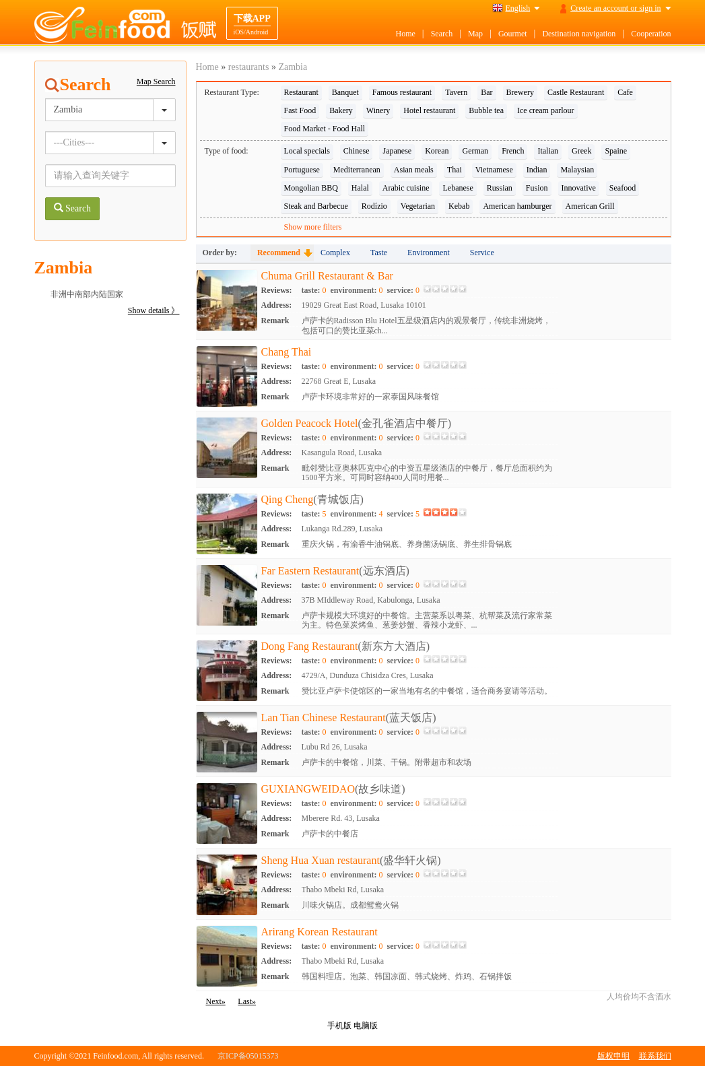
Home (405, 33)
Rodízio (374, 206)
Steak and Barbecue (316, 206)
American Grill (590, 206)
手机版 (339, 1025)
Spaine (616, 151)
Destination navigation (578, 33)
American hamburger (517, 206)
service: (403, 290)
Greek (581, 151)
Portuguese (302, 169)
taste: (314, 290)
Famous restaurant (402, 92)
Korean (436, 151)
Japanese (396, 151)
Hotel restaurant (429, 110)
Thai (454, 169)
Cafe (625, 92)
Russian (499, 188)
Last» (247, 1001)
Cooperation (651, 33)
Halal (360, 188)
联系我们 (655, 1056)
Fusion (537, 188)
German (475, 151)
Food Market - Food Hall (325, 128)
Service (482, 252)
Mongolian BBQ (311, 188)
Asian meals (414, 169)
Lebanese (457, 188)
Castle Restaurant (575, 92)
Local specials (307, 151)
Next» (216, 1001)
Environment (428, 252)
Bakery (341, 110)
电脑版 (366, 1025)
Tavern (456, 92)
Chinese (356, 151)
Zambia (292, 67)
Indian (537, 169)
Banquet (345, 92)
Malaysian (577, 169)
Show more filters (313, 227)
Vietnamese (494, 169)
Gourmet (512, 33)
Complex (335, 252)
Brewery (520, 92)
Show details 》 (154, 310)
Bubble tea (486, 110)
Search (442, 33)
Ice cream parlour (545, 110)
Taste (378, 252)
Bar (486, 92)
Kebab (458, 206)
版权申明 (613, 1056)
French (513, 151)
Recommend (278, 252)
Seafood (622, 188)
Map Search (156, 81)
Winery (378, 110)
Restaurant (301, 92)
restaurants (248, 67)
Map (475, 33)
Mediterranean (356, 169)
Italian (547, 151)
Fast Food (300, 110)
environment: (356, 290)
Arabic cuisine (406, 188)
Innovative (579, 188)
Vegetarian (418, 206)
